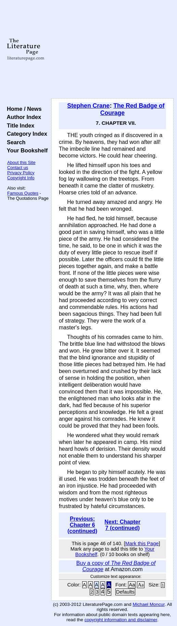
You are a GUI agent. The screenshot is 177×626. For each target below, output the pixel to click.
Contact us (17, 167)
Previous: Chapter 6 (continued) (82, 525)
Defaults (125, 592)
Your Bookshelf (26, 150)
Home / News (23, 109)
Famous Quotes (22, 193)
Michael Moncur (148, 604)
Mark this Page (142, 543)
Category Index (25, 134)
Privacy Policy (21, 172)
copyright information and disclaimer (121, 619)
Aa (132, 584)
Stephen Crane (88, 105)
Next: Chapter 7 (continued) (122, 525)
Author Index (22, 117)
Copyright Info (21, 177)
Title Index (19, 125)
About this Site (21, 162)
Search (14, 142)
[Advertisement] (112, 49)
